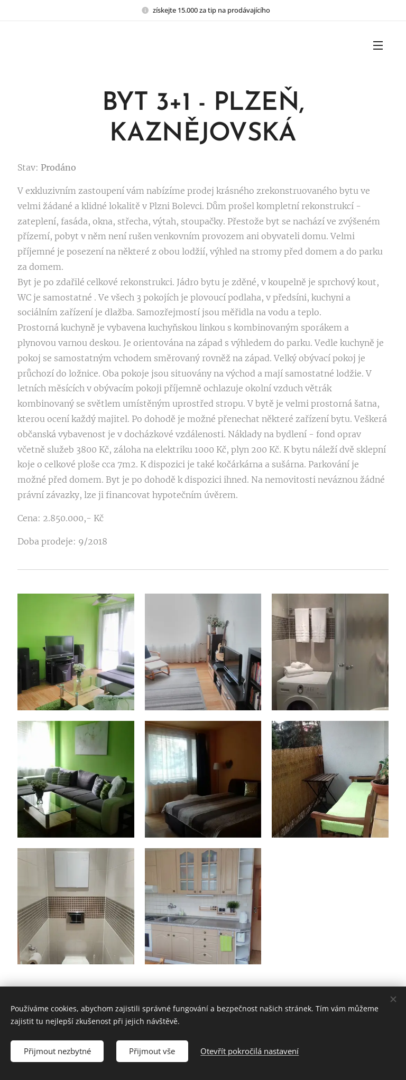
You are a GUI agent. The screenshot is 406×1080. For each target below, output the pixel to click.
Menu (378, 45)
